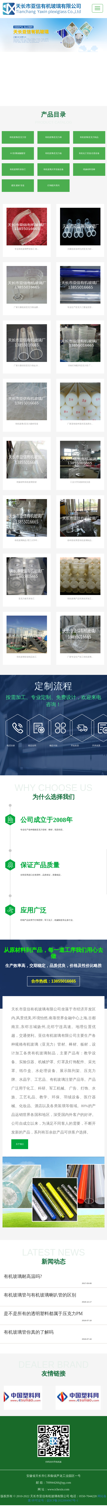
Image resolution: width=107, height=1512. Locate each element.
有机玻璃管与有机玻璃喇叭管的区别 (40, 1295)
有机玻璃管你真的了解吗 (29, 1332)
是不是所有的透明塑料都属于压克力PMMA (47, 1313)
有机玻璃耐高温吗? (23, 1276)
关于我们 (20, 1144)
